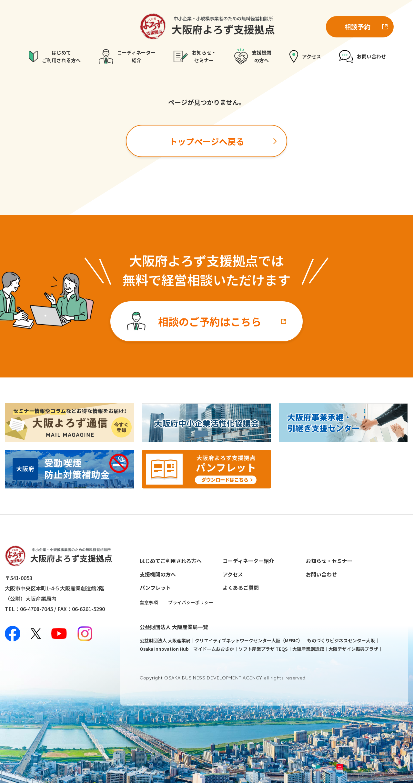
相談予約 (357, 26)
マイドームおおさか (213, 649)
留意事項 (149, 602)
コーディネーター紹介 (248, 561)
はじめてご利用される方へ (171, 561)
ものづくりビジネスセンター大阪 (341, 640)
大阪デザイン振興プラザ (353, 649)
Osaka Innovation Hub (164, 649)
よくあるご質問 (241, 587)
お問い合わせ (321, 574)
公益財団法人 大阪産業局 (165, 640)
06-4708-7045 (36, 609)
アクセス (233, 574)
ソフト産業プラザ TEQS (263, 649)
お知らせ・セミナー (329, 561)
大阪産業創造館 (308, 649)
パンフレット (155, 587)
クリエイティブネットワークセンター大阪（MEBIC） (249, 640)
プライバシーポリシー (190, 602)
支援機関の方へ (158, 574)
